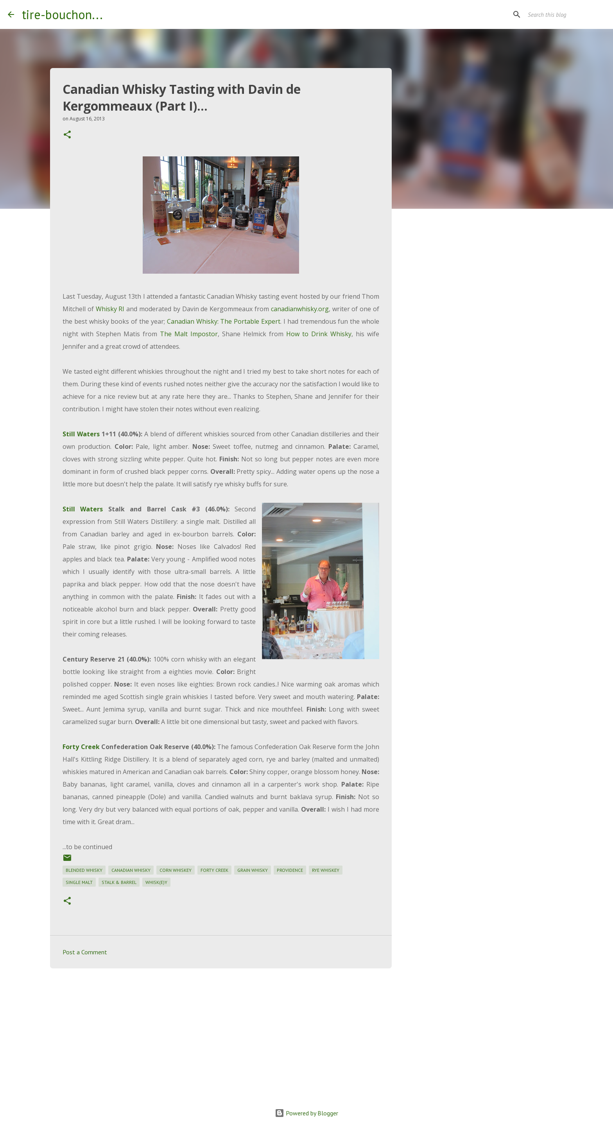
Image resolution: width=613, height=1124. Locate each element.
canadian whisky (131, 870)
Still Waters (81, 434)
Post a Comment (85, 952)
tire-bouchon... (62, 14)
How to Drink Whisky (318, 334)
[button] (67, 135)
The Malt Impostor (189, 334)
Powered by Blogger (306, 1113)
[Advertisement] (221, 1035)
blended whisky (84, 870)
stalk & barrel (119, 882)
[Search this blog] (566, 14)
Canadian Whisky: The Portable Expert (223, 321)
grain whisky (252, 870)
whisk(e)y (156, 882)
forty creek (214, 870)
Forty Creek (81, 746)
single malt (79, 882)
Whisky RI (110, 309)
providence (290, 870)
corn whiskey (176, 870)
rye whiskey (325, 870)
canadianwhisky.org (300, 309)
